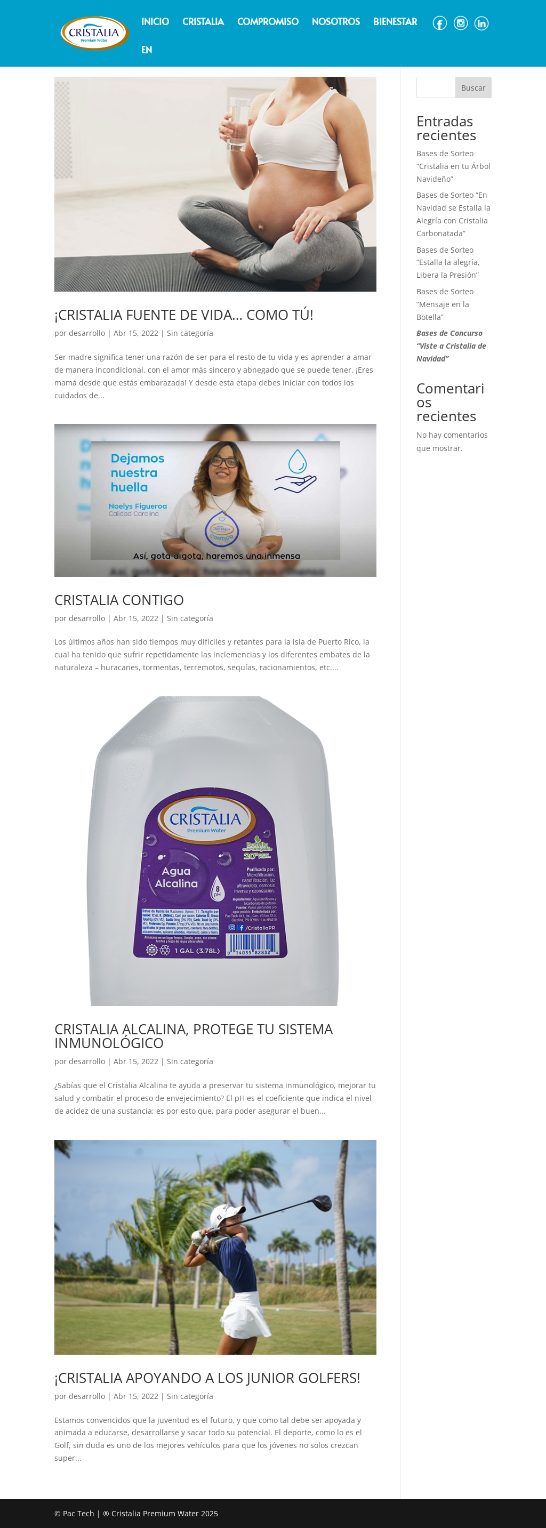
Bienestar (395, 23)
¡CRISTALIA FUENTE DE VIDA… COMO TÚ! (184, 314)
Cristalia (203, 23)
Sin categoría (190, 333)
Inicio (155, 23)
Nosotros (336, 23)
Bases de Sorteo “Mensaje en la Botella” (444, 304)
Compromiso (268, 23)
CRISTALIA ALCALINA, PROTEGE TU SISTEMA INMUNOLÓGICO (193, 1035)
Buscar (473, 88)
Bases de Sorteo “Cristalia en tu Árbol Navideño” (453, 166)
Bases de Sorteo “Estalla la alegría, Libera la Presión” (448, 262)
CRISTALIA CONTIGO (119, 599)
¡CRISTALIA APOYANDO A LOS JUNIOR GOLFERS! (207, 1377)
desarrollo (87, 333)
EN (146, 51)
